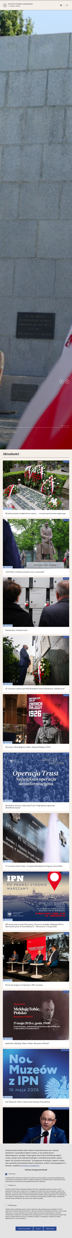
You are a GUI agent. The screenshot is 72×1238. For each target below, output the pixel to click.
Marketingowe (12, 1205)
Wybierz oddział (15, 6)
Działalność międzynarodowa (23, 1053)
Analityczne (11, 1185)
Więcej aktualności (59, 1042)
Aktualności (11, 327)
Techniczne (11, 1174)
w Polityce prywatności (30, 1166)
